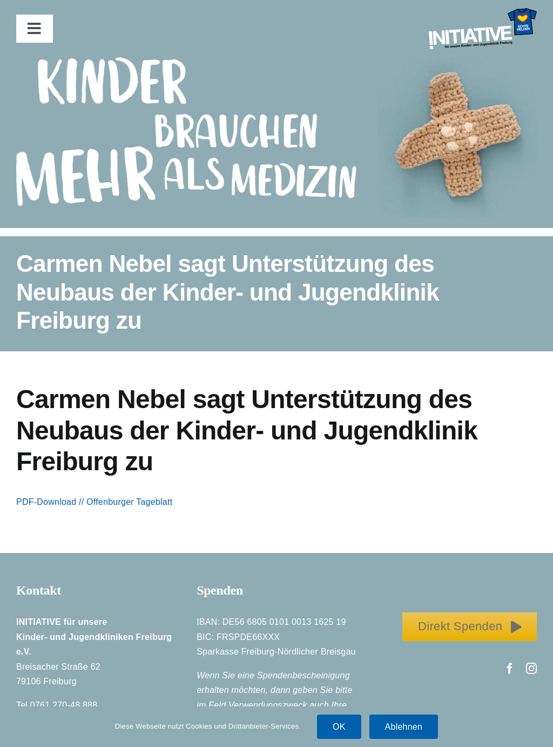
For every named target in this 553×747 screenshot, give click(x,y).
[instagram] (531, 668)
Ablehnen (404, 726)
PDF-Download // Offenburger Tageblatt (94, 501)
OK (339, 726)
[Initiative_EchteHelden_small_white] (483, 12)
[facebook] (509, 668)
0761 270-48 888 (64, 705)
